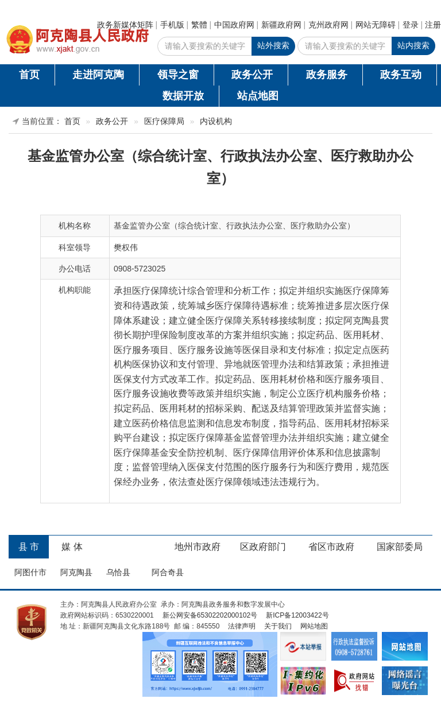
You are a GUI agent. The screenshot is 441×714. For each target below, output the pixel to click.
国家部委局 (400, 547)
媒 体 (71, 547)
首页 (29, 74)
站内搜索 (413, 45)
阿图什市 (30, 572)
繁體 (199, 24)
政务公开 (252, 74)
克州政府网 (328, 24)
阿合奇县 (168, 572)
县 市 (28, 547)
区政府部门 (263, 547)
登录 (411, 24)
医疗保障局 (164, 121)
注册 (433, 24)
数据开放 (183, 96)
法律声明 (242, 626)
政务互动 (400, 74)
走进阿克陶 (98, 74)
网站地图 (314, 626)
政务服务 (326, 74)
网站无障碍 (375, 24)
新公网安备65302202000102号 (210, 615)
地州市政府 (197, 547)
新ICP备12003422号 (297, 615)
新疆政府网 (281, 24)
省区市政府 (331, 547)
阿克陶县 (76, 572)
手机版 (172, 24)
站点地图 (257, 96)
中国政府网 (234, 24)
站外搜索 (273, 45)
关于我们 (278, 626)
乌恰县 (118, 572)
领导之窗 (178, 74)
